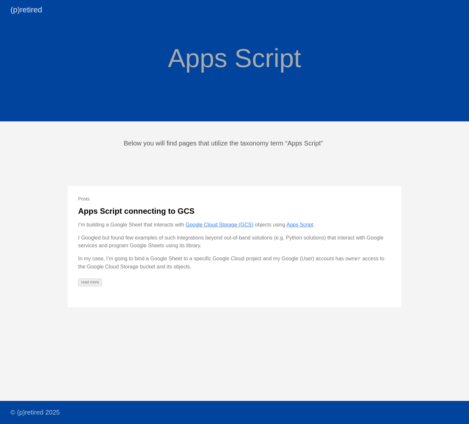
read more (90, 282)
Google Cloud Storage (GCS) (219, 224)
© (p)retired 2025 (35, 412)
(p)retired (26, 9)
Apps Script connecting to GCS (136, 211)
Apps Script (299, 224)
